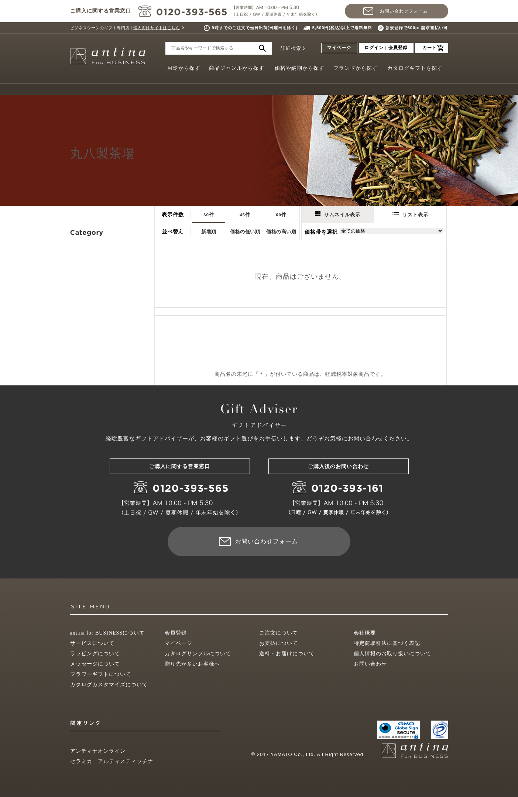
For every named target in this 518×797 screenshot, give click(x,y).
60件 (281, 214)
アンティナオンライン (98, 751)
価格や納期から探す (300, 68)
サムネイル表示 (337, 214)
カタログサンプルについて (198, 653)
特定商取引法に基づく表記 (387, 643)
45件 (245, 214)
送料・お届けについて (287, 653)
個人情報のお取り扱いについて (392, 653)
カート (429, 47)
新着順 (208, 231)
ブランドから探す (355, 68)
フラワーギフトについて (100, 674)
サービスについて (92, 643)
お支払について (278, 643)
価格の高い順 (281, 231)
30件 (208, 214)
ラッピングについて (95, 653)
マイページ (339, 47)
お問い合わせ (370, 664)
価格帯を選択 (321, 232)
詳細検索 (291, 48)
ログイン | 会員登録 (386, 47)
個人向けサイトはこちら (156, 27)
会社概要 (365, 633)
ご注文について (278, 633)
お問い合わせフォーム (404, 11)
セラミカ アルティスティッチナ (111, 761)
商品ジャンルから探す (236, 68)
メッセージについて (95, 664)
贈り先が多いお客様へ (192, 664)
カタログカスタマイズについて (109, 684)
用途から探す (183, 68)
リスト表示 (410, 214)
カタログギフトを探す (415, 68)
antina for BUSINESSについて (107, 633)
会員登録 (176, 633)
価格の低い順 (245, 231)
